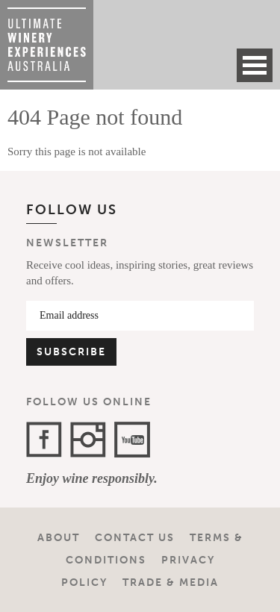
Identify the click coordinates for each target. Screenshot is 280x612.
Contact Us (135, 537)
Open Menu (255, 65)
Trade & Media (170, 582)
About (58, 537)
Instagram (88, 440)
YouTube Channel (132, 440)
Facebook (44, 440)
